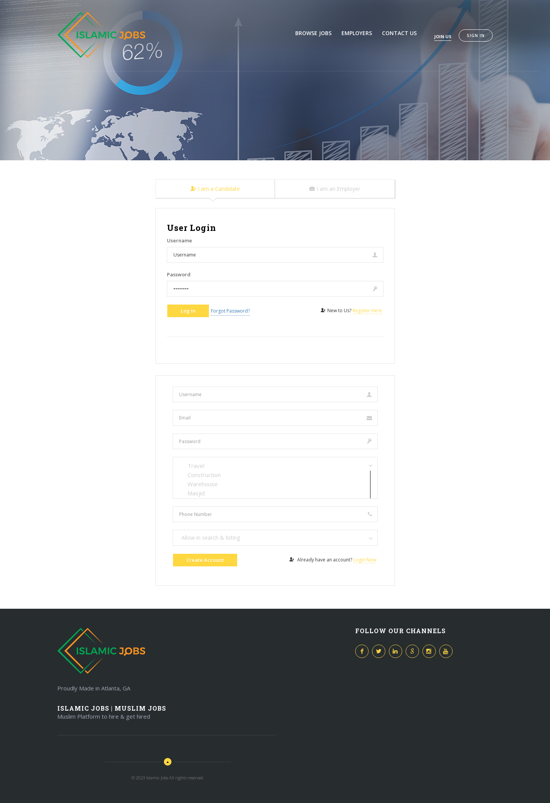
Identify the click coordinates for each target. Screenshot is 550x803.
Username (179, 240)
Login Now (364, 559)
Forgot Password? (230, 311)
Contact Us (399, 33)
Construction (275, 474)
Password (179, 274)
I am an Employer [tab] (334, 188)
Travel (275, 465)
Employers (356, 33)
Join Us (442, 36)
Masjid (275, 493)
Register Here (367, 310)
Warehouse (275, 484)
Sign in (476, 35)
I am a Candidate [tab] (215, 188)
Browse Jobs (313, 33)
